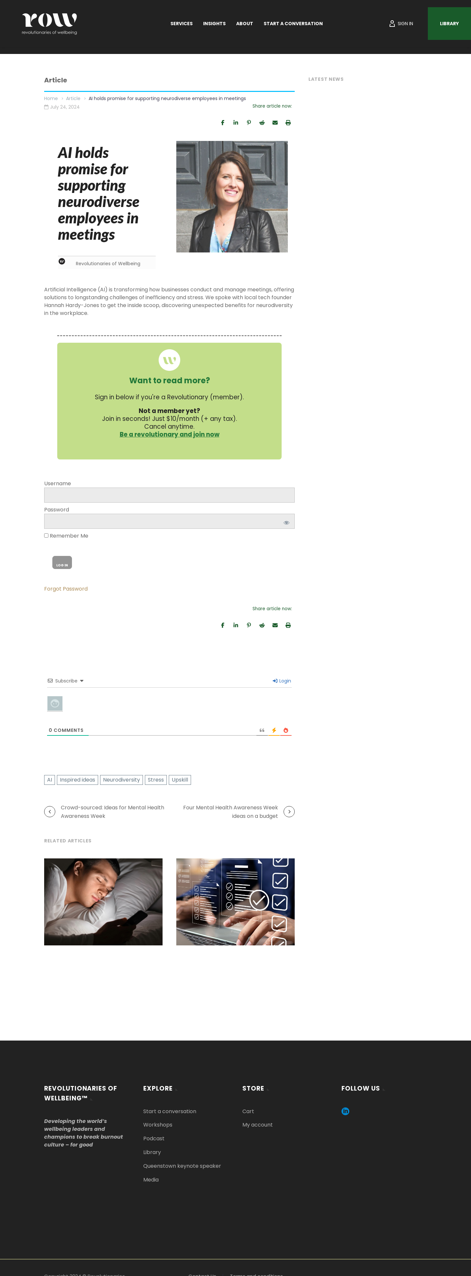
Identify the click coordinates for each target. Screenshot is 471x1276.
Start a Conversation (293, 23)
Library (449, 23)
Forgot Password (66, 586)
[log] (169, 492)
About (244, 23)
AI (49, 777)
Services (181, 23)
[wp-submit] (62, 559)
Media (151, 1176)
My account (257, 1122)
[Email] (275, 122)
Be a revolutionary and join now (169, 431)
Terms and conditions (256, 1272)
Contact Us (202, 1272)
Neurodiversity (121, 777)
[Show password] (285, 518)
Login (282, 678)
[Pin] (248, 122)
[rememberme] (46, 532)
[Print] (288, 122)
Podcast (154, 1135)
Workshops (157, 1122)
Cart (248, 1108)
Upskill (180, 777)
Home (51, 98)
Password (56, 506)
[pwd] (169, 518)
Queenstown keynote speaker (182, 1162)
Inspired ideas (77, 777)
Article (73, 98)
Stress (156, 777)
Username (57, 480)
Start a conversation (169, 1108)
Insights (214, 23)
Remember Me (66, 533)
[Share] (222, 122)
